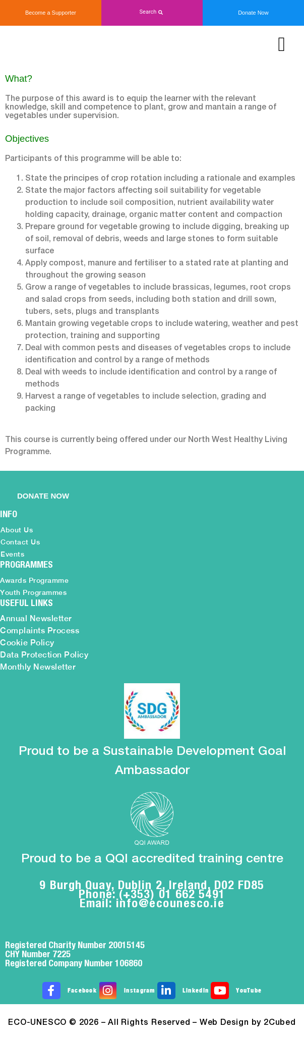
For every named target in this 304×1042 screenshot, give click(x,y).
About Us (17, 530)
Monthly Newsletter (38, 667)
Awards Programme (34, 580)
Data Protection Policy (44, 655)
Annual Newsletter (36, 618)
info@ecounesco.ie (170, 903)
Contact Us (20, 542)
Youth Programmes (33, 592)
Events (12, 554)
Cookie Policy (27, 642)
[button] (152, 12)
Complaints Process (39, 630)
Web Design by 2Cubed (248, 1022)
